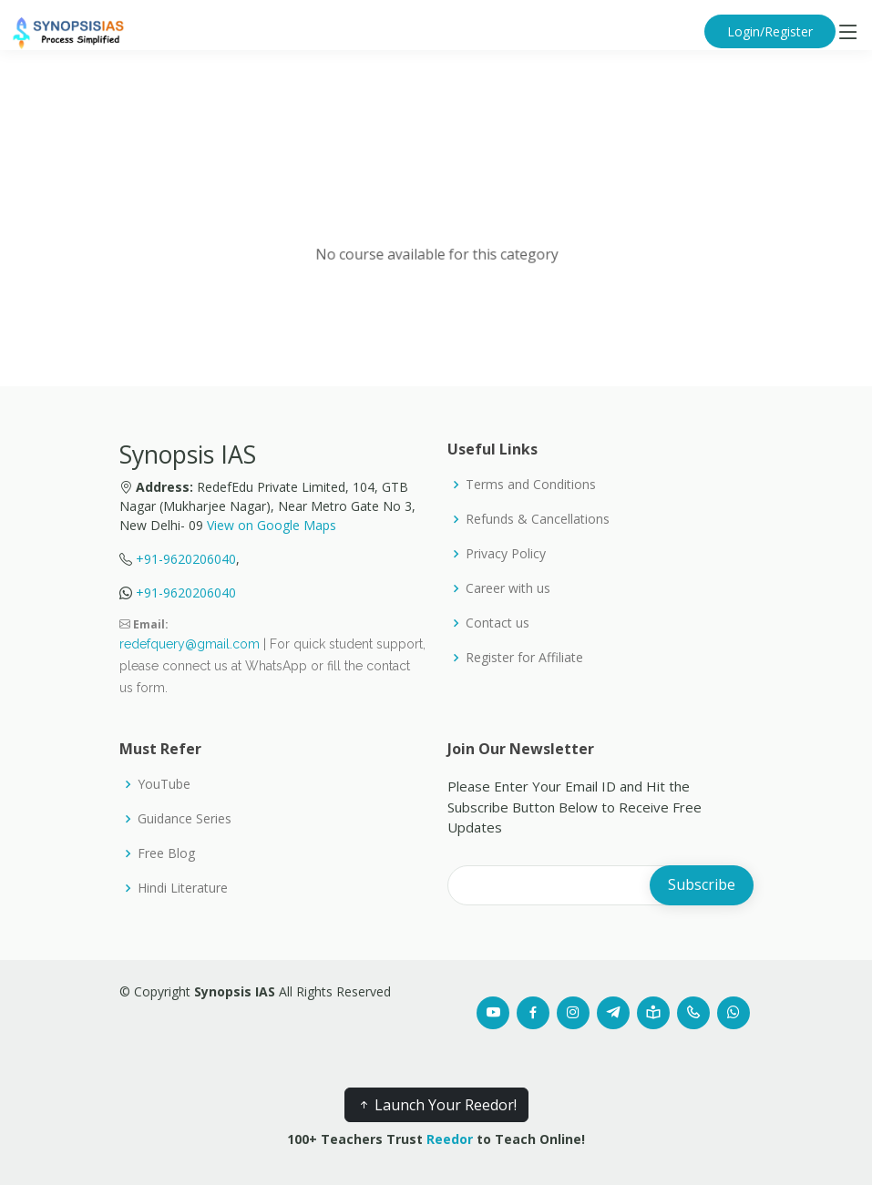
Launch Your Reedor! (436, 1105)
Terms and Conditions (531, 484)
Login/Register (770, 31)
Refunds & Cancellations (538, 519)
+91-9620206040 (186, 558)
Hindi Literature (183, 888)
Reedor (449, 1139)
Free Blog (166, 853)
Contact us (497, 623)
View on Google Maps (271, 525)
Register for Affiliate (524, 657)
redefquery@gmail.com (189, 644)
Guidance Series (184, 818)
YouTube (164, 784)
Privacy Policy (506, 553)
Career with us (508, 588)
